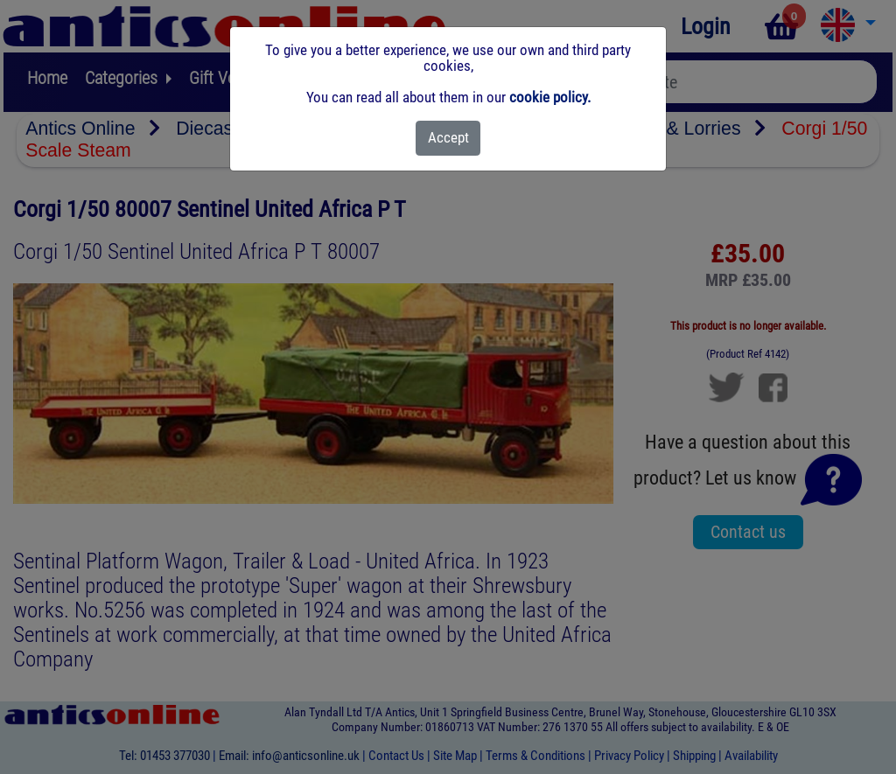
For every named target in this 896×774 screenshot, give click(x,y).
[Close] (448, 138)
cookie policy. (550, 97)
